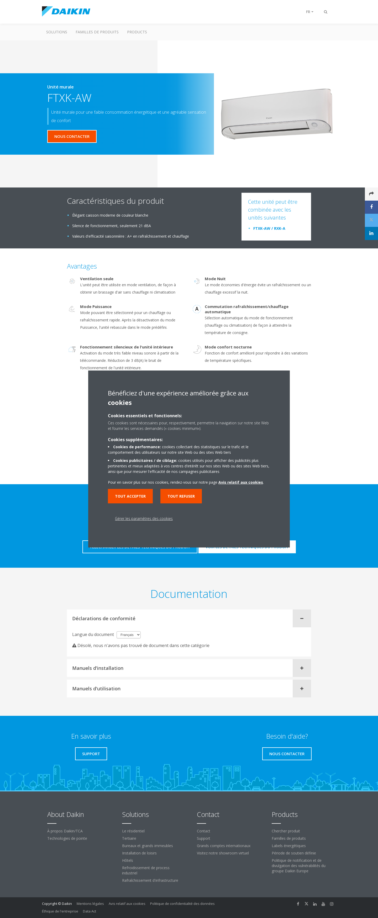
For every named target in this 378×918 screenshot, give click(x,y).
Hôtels (127, 860)
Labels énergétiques (289, 845)
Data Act (89, 911)
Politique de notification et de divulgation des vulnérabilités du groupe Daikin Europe (299, 865)
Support (203, 838)
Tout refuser (181, 496)
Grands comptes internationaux (223, 845)
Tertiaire (129, 838)
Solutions (56, 31)
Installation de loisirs (139, 853)
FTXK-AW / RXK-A (269, 228)
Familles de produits (97, 31)
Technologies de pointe (67, 838)
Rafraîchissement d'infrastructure (150, 880)
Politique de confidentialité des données (182, 903)
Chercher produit (286, 830)
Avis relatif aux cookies (127, 903)
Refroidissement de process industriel (146, 870)
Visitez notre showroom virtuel (223, 853)
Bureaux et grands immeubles (147, 845)
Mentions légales (90, 903)
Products (137, 31)
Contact (203, 830)
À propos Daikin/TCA (65, 830)
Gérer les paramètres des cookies (144, 518)
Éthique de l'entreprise (60, 911)
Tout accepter (130, 496)
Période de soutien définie (294, 853)
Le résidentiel (133, 830)
